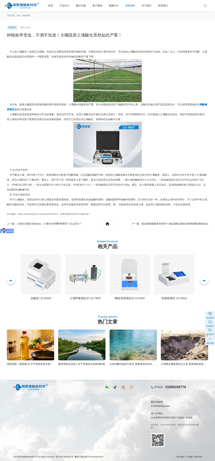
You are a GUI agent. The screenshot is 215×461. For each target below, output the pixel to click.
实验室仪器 (18, 426)
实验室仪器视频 (75, 426)
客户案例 (97, 5)
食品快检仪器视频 (77, 412)
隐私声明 (198, 457)
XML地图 (180, 457)
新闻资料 (130, 5)
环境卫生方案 (46, 430)
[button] (204, 280)
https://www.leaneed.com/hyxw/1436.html (38, 214)
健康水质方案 (46, 416)
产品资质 (126, 412)
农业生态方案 (46, 407)
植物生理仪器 (19, 421)
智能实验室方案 (47, 426)
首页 (50, 5)
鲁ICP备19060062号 (64, 457)
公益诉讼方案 (46, 435)
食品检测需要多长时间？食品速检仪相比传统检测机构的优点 (175, 223)
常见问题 (103, 416)
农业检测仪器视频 (77, 407)
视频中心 (114, 5)
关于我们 (147, 5)
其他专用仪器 (19, 430)
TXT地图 (189, 457)
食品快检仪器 (19, 407)
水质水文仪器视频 (77, 416)
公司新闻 (103, 407)
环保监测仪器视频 (77, 430)
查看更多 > (18, 435)
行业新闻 (103, 412)
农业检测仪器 (19, 412)
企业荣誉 (126, 416)
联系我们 (163, 5)
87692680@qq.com (160, 406)
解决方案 (81, 5)
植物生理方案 (46, 421)
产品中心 (65, 5)
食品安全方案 (46, 412)
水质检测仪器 (19, 416)
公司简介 (126, 407)
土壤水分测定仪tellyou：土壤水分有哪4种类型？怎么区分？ (49, 223)
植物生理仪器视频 (77, 421)
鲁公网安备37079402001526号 (89, 457)
